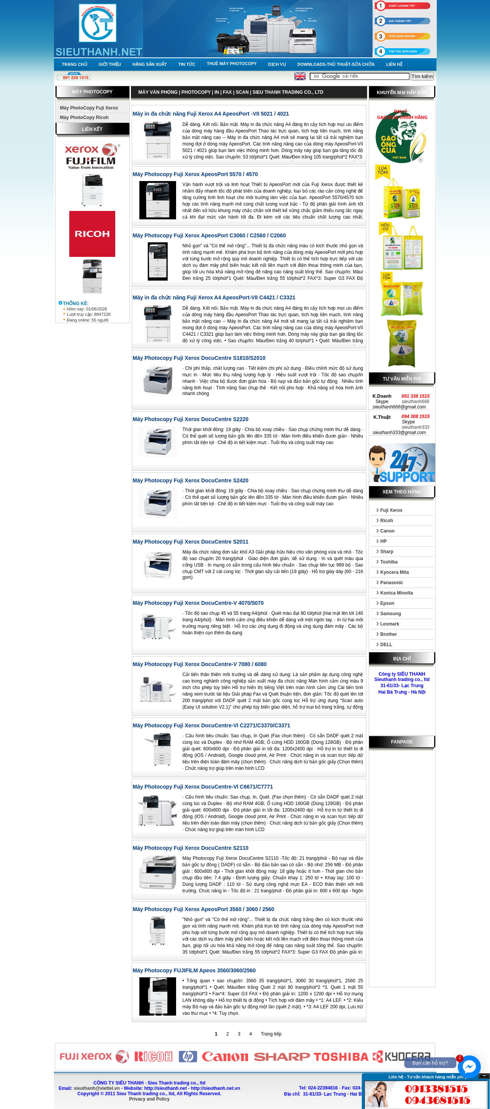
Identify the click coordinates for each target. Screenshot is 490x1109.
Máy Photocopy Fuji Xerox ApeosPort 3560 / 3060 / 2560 (203, 909)
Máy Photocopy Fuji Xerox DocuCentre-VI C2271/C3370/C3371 (212, 725)
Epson (388, 603)
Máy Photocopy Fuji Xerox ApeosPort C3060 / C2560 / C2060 (209, 235)
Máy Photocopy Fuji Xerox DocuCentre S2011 (191, 542)
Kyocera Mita (395, 572)
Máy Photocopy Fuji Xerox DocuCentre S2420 (191, 480)
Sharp (387, 551)
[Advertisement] (402, 870)
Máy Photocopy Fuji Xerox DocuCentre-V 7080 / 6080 (200, 664)
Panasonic (392, 582)
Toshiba (389, 562)
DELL (386, 644)
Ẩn (484, 1076)
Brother (389, 634)
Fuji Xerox (392, 510)
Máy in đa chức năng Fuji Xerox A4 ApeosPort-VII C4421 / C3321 (214, 297)
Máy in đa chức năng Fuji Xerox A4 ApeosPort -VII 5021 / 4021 (211, 114)
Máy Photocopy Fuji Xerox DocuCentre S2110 (191, 848)
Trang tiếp (271, 1034)
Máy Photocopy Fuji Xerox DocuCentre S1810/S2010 (199, 358)
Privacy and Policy (149, 1099)
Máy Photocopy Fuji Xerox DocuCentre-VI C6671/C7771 (203, 787)
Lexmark (390, 624)
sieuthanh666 (415, 401)
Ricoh (387, 520)
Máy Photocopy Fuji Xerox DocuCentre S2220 (191, 419)
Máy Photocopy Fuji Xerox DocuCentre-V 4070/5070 (198, 603)
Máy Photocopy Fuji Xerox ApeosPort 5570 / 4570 (195, 174)
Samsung (391, 613)
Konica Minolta (397, 593)
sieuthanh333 (415, 427)
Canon (388, 531)
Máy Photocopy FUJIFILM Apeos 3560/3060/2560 (194, 970)
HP (384, 541)
